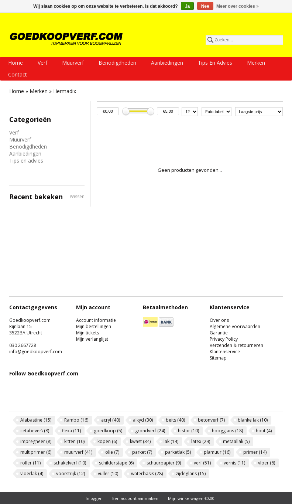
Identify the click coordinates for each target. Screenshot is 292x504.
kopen (107, 441)
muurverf (78, 452)
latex (200, 441)
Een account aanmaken (135, 498)
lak (171, 441)
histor (188, 431)
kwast (140, 441)
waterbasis (147, 473)
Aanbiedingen (167, 62)
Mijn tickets (87, 333)
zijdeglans (191, 473)
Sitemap (218, 358)
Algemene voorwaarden (235, 326)
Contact (17, 74)
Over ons (219, 320)
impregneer (35, 441)
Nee (205, 6)
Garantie (219, 333)
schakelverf (70, 463)
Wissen (77, 196)
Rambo (76, 420)
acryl (110, 420)
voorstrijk (70, 473)
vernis (234, 463)
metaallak (236, 441)
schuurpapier (164, 463)
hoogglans (227, 431)
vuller (108, 473)
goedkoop (108, 431)
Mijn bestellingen (93, 326)
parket (142, 452)
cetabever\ (34, 431)
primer (255, 452)
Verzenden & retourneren (236, 345)
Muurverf (73, 62)
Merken (256, 62)
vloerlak (31, 473)
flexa (71, 431)
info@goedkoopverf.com (35, 351)
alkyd (143, 420)
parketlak (178, 452)
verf (202, 463)
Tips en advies (215, 62)
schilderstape (116, 463)
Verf (42, 62)
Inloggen (94, 498)
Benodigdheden (117, 62)
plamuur (217, 452)
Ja (187, 6)
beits (175, 420)
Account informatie (96, 320)
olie (112, 452)
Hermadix (64, 91)
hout (264, 431)
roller (30, 463)
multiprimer (35, 452)
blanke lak (253, 420)
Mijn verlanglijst (92, 339)
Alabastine (35, 420)
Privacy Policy (224, 339)
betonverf (211, 420)
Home (15, 62)
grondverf (150, 431)
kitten (74, 441)
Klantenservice (225, 351)
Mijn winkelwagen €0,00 (191, 498)
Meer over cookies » (237, 6)
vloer (266, 463)
